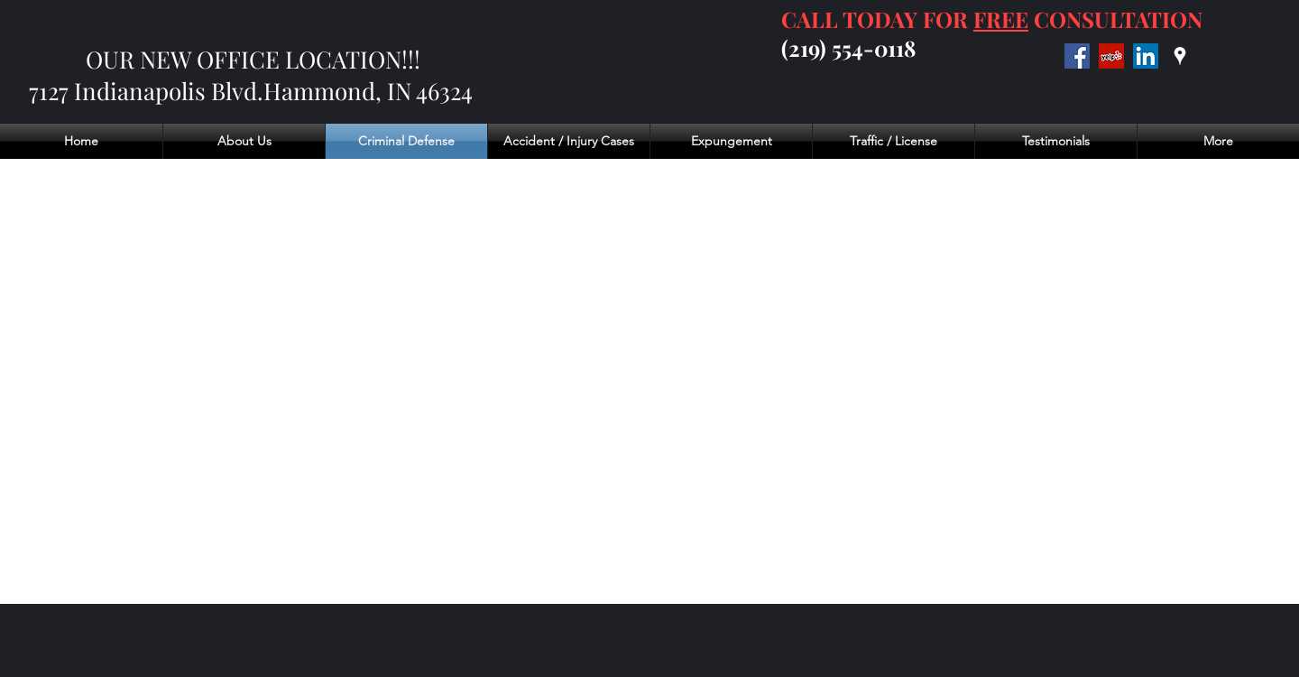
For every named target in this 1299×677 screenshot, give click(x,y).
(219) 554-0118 (848, 47)
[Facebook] (1077, 56)
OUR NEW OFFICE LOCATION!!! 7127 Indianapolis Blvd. (225, 75)
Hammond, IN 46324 (370, 91)
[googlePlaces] (1180, 56)
